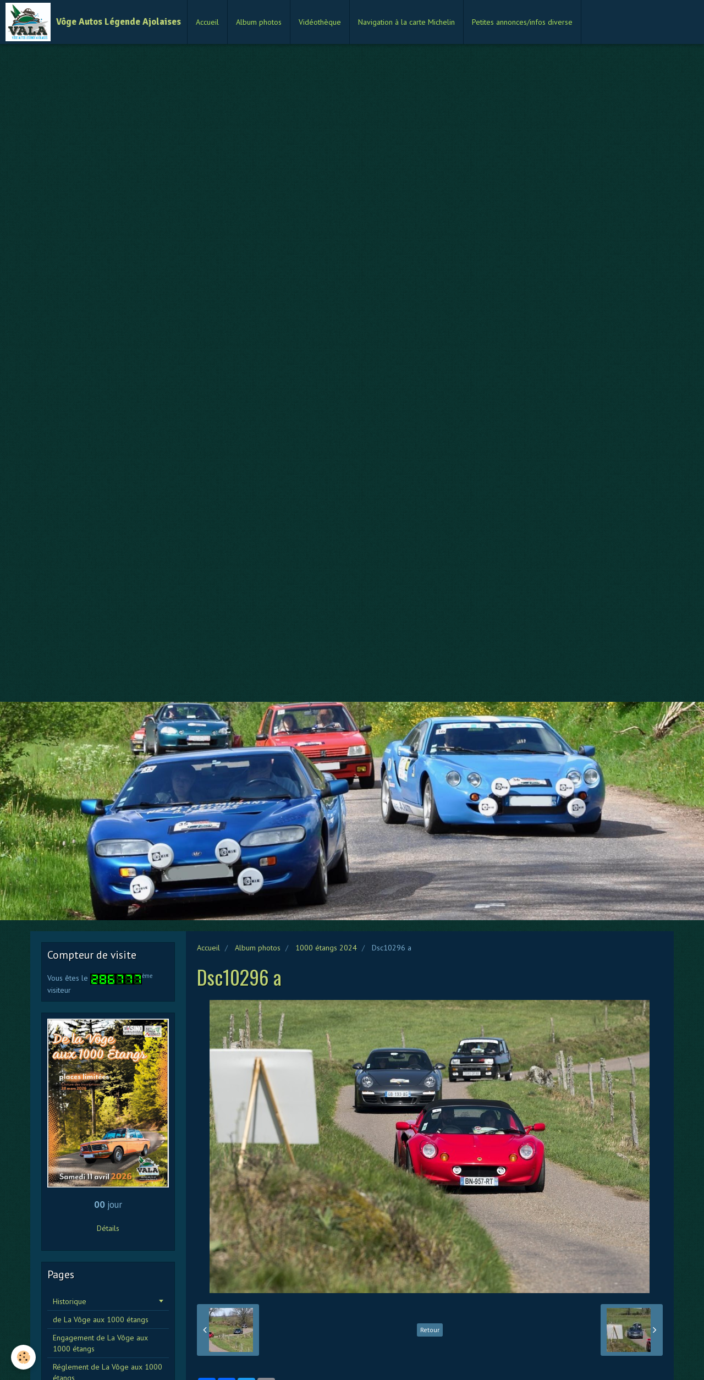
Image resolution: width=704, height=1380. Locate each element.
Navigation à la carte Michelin (406, 22)
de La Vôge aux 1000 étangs (100, 1319)
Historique (69, 1301)
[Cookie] (23, 1357)
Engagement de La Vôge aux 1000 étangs (100, 1343)
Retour (429, 1330)
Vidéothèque (320, 22)
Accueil (207, 22)
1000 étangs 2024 (326, 948)
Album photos (259, 22)
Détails (108, 1228)
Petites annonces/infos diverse (522, 22)
